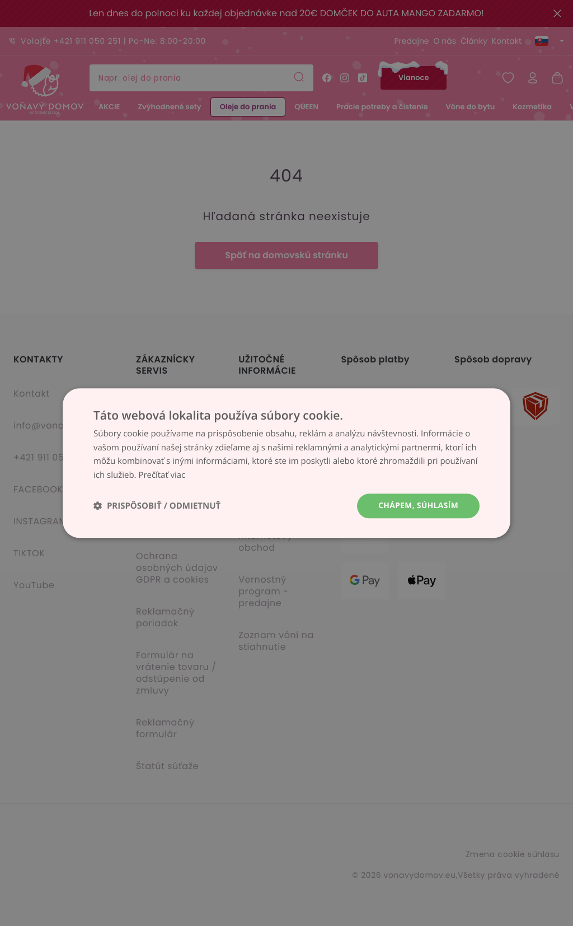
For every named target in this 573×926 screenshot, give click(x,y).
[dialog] (286, 463)
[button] (156, 506)
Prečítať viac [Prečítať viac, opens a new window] (161, 475)
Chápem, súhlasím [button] (417, 505)
